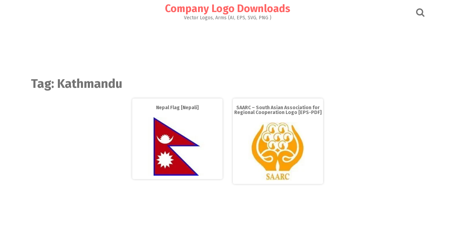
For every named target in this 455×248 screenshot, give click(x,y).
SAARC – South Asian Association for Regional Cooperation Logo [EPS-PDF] (278, 110)
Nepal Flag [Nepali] (177, 108)
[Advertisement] (228, 47)
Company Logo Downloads (227, 8)
